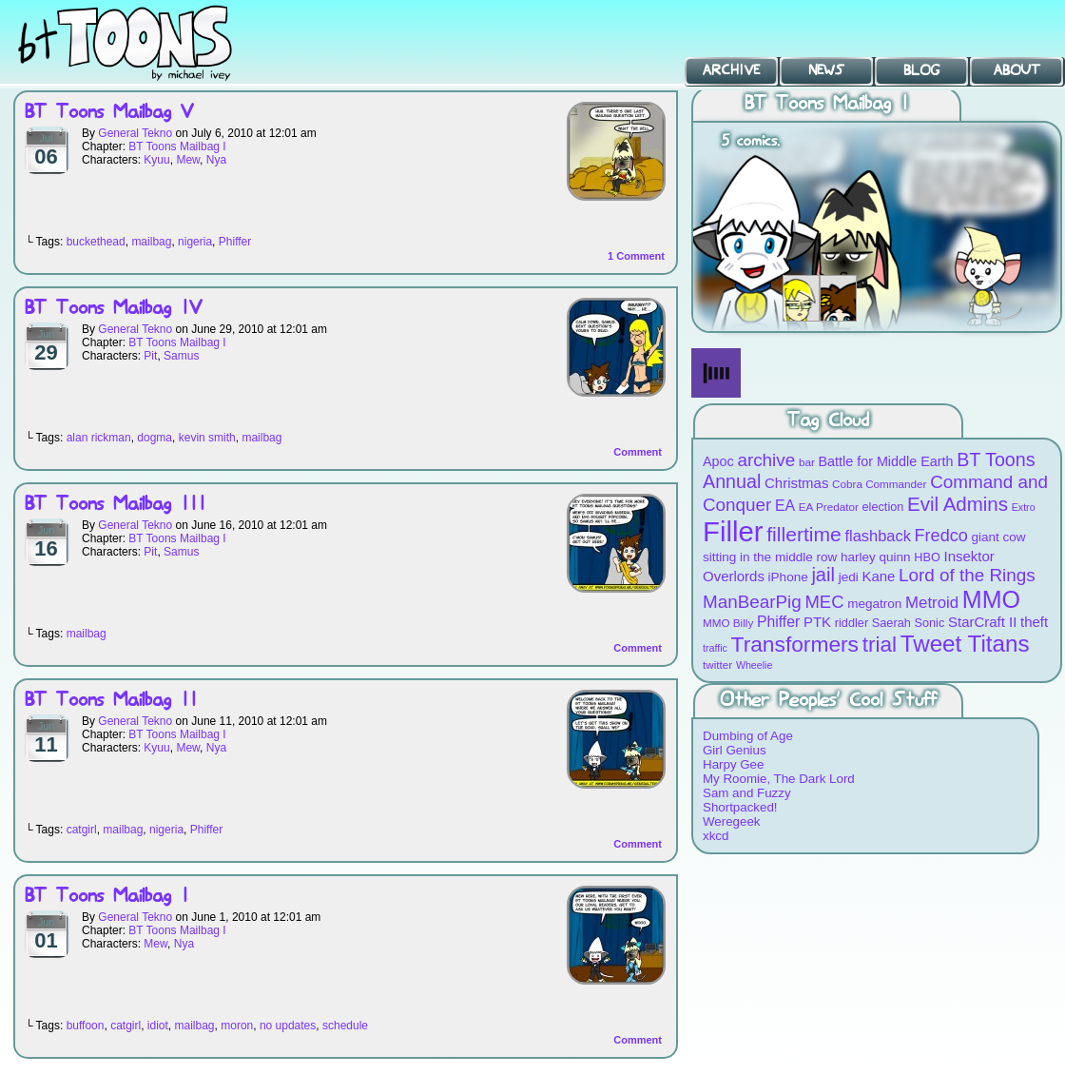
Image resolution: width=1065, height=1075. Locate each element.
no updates (288, 1025)
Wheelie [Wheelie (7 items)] (754, 665)
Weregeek (732, 821)
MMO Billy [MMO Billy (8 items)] (728, 622)
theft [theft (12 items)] (1034, 622)
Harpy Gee (733, 764)
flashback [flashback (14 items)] (878, 535)
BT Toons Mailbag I (176, 146)
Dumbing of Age (748, 736)
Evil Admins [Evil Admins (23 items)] (957, 504)
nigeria (195, 241)
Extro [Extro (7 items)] (1024, 507)
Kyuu (156, 159)
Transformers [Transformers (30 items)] (795, 644)
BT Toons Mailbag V (109, 113)
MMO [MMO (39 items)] (991, 599)
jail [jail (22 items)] (823, 574)
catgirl (82, 829)
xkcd (715, 836)
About (1017, 70)
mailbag (151, 241)
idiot (157, 1025)
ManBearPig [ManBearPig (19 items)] (752, 602)
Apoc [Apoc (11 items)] (718, 461)
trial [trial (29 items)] (879, 644)
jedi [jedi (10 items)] (849, 577)
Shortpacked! (740, 807)
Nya (216, 159)
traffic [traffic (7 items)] (715, 648)
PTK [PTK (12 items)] (817, 622)
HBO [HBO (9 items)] (927, 557)
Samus (181, 355)
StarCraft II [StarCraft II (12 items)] (982, 622)
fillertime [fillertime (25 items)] (804, 534)
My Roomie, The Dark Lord (779, 779)
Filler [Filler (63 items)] (733, 531)
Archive (731, 70)
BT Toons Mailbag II (111, 701)
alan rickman (99, 437)
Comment (636, 256)
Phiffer (235, 241)
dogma (154, 437)
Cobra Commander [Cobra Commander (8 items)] (879, 484)
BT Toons (143, 42)
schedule (345, 1025)
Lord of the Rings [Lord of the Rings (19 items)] (967, 575)
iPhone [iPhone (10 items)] (788, 577)
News (826, 70)
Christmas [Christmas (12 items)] (796, 483)
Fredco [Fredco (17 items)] (941, 535)
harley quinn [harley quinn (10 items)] (876, 557)
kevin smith (207, 437)
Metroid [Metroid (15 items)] (931, 603)
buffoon (86, 1025)
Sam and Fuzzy (747, 793)
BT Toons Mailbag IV (113, 309)
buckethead (96, 241)
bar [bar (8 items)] (807, 462)
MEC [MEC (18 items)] (824, 602)
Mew (188, 159)
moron (237, 1025)
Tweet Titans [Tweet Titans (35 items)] (965, 643)
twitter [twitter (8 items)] (717, 664)
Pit (150, 355)
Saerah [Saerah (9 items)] (891, 623)
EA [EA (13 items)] (785, 506)
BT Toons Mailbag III (115, 505)
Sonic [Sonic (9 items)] (930, 623)
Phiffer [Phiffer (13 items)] (778, 622)
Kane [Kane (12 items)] (878, 576)
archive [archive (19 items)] (766, 460)
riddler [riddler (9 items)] (851, 623)
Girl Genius (734, 750)
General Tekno (135, 133)
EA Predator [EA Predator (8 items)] (829, 506)
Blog (921, 70)
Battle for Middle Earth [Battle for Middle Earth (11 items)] (886, 461)
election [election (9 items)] (883, 506)
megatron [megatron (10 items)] (874, 603)
